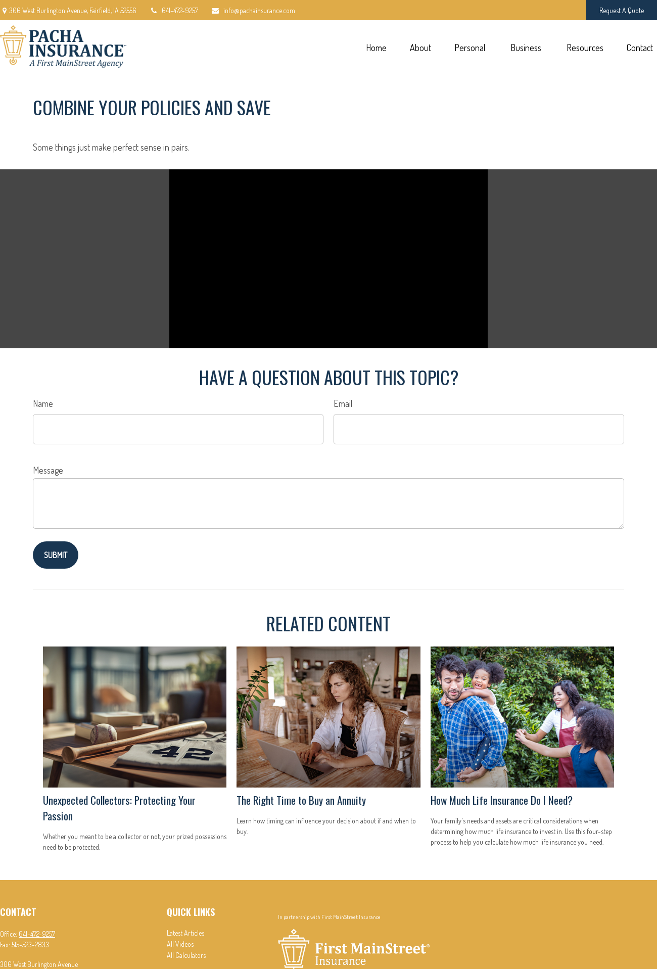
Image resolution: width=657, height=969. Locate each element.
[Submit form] (55, 555)
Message (48, 470)
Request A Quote (621, 10)
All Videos (180, 944)
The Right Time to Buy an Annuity (301, 800)
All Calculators (186, 955)
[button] (376, 46)
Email (343, 403)
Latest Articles (185, 933)
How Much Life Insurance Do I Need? (502, 800)
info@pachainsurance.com (253, 10)
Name (43, 403)
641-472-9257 (173, 10)
